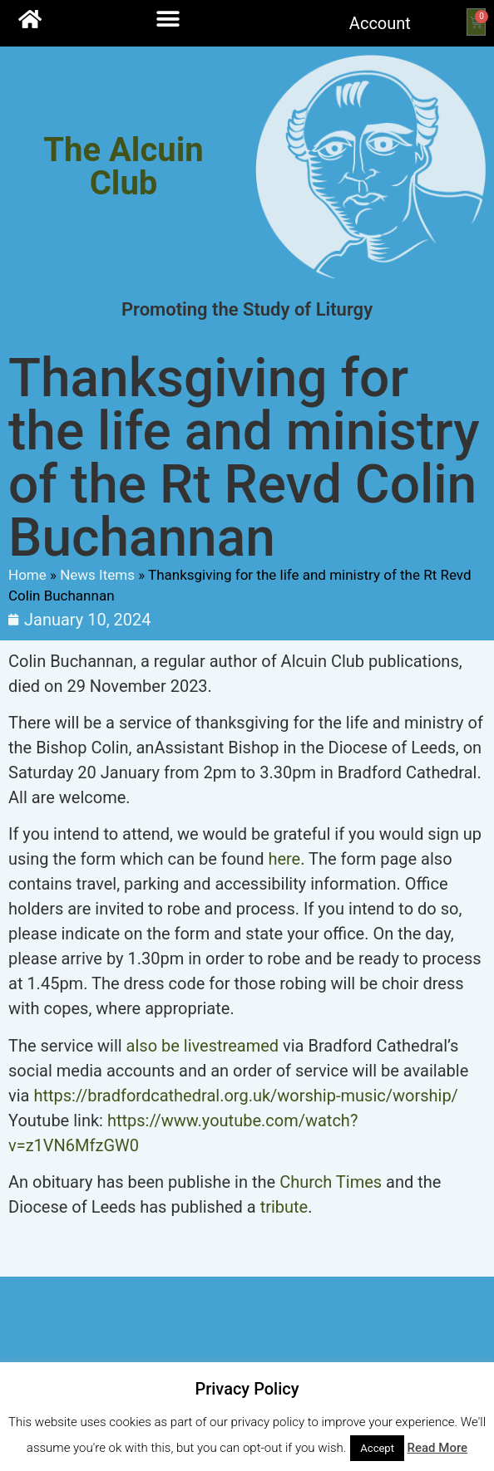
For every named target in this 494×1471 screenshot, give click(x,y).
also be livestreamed (202, 1046)
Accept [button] (377, 1448)
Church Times (330, 1182)
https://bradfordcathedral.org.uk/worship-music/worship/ (245, 1096)
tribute (284, 1207)
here (284, 859)
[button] (167, 18)
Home (27, 574)
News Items (97, 574)
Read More (438, 1447)
